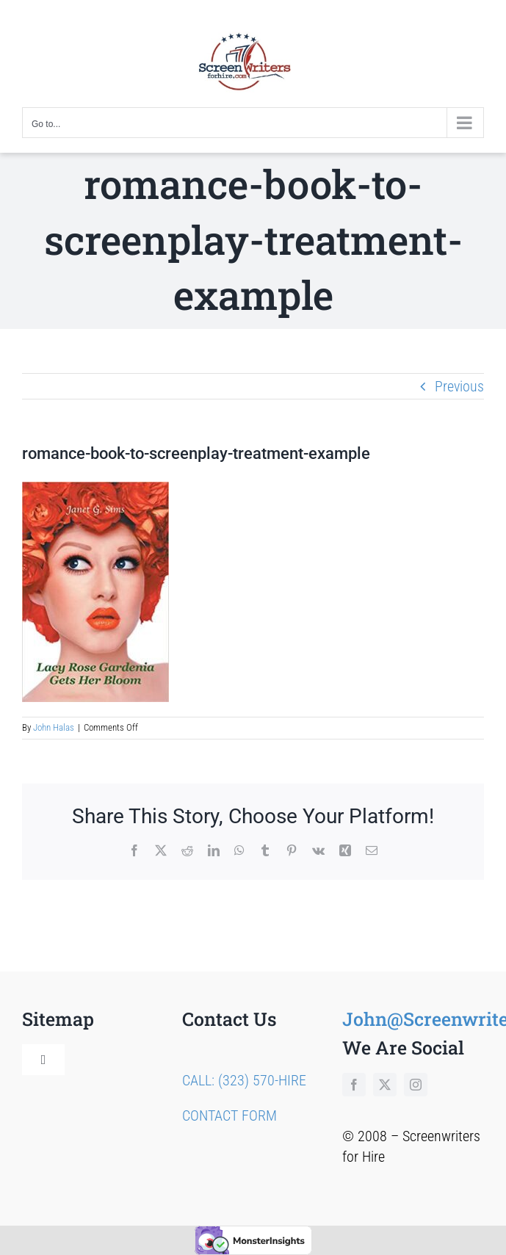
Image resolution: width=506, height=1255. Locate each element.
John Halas (53, 727)
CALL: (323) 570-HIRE (244, 1080)
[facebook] (354, 1084)
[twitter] (385, 1084)
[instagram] (415, 1084)
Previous (459, 386)
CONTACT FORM (229, 1115)
